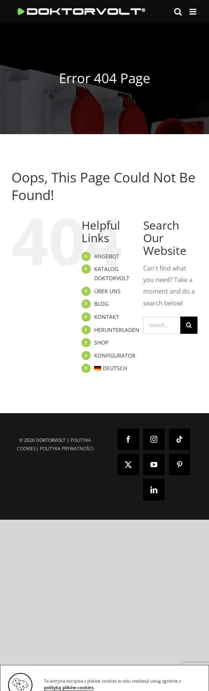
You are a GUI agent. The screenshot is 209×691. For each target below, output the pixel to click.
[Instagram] (154, 439)
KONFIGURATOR (115, 355)
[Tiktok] (179, 439)
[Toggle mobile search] (178, 12)
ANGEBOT (106, 256)
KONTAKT (106, 316)
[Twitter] (128, 464)
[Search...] (161, 325)
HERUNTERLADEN (116, 329)
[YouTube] (154, 464)
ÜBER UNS (107, 291)
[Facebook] (128, 439)
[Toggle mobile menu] (193, 12)
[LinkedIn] (154, 490)
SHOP (101, 342)
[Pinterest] (179, 464)
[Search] (189, 325)
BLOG (101, 303)
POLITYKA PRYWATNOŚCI (66, 448)
